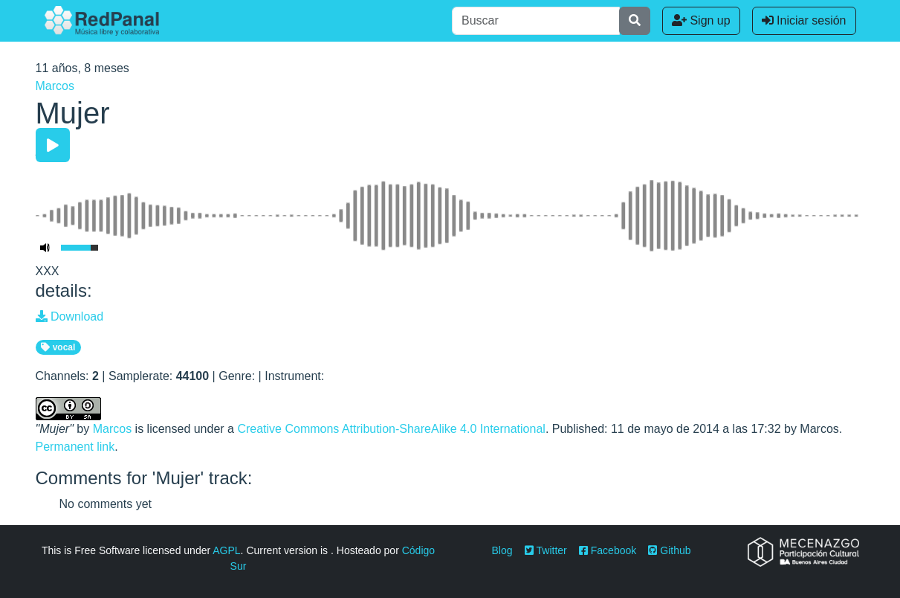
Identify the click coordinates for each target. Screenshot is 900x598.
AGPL (226, 550)
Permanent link (75, 446)
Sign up (701, 20)
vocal (58, 347)
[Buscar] (536, 21)
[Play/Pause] (53, 145)
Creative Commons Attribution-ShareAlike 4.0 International (391, 428)
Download (70, 316)
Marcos (55, 86)
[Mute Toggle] (45, 248)
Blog (502, 550)
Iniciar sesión (804, 20)
